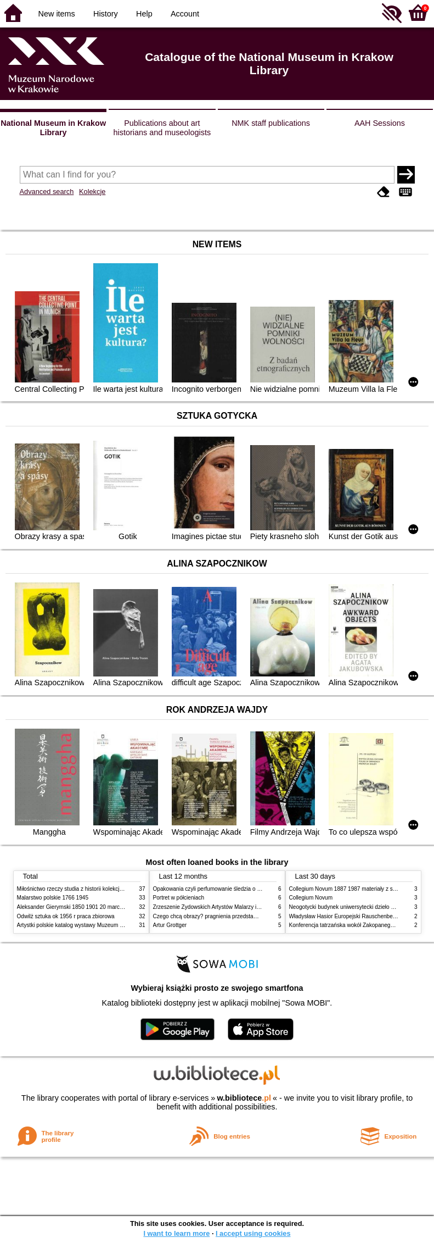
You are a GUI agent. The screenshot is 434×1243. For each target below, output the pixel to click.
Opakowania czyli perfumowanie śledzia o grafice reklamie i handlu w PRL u (246, 889)
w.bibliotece (244, 1098)
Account (185, 13)
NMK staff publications (271, 123)
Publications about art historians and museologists (162, 128)
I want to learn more (176, 1233)
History (105, 13)
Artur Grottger (170, 925)
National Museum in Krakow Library (53, 128)
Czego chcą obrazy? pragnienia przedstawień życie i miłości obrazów (238, 916)
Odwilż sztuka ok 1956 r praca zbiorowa (66, 916)
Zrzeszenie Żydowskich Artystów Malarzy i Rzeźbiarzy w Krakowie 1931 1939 (248, 907)
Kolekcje (92, 191)
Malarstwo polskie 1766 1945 (53, 898)
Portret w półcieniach (179, 898)
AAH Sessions (379, 123)
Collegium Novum (311, 898)
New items (56, 13)
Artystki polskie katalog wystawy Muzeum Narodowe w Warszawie (98, 925)
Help (144, 13)
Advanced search (47, 191)
